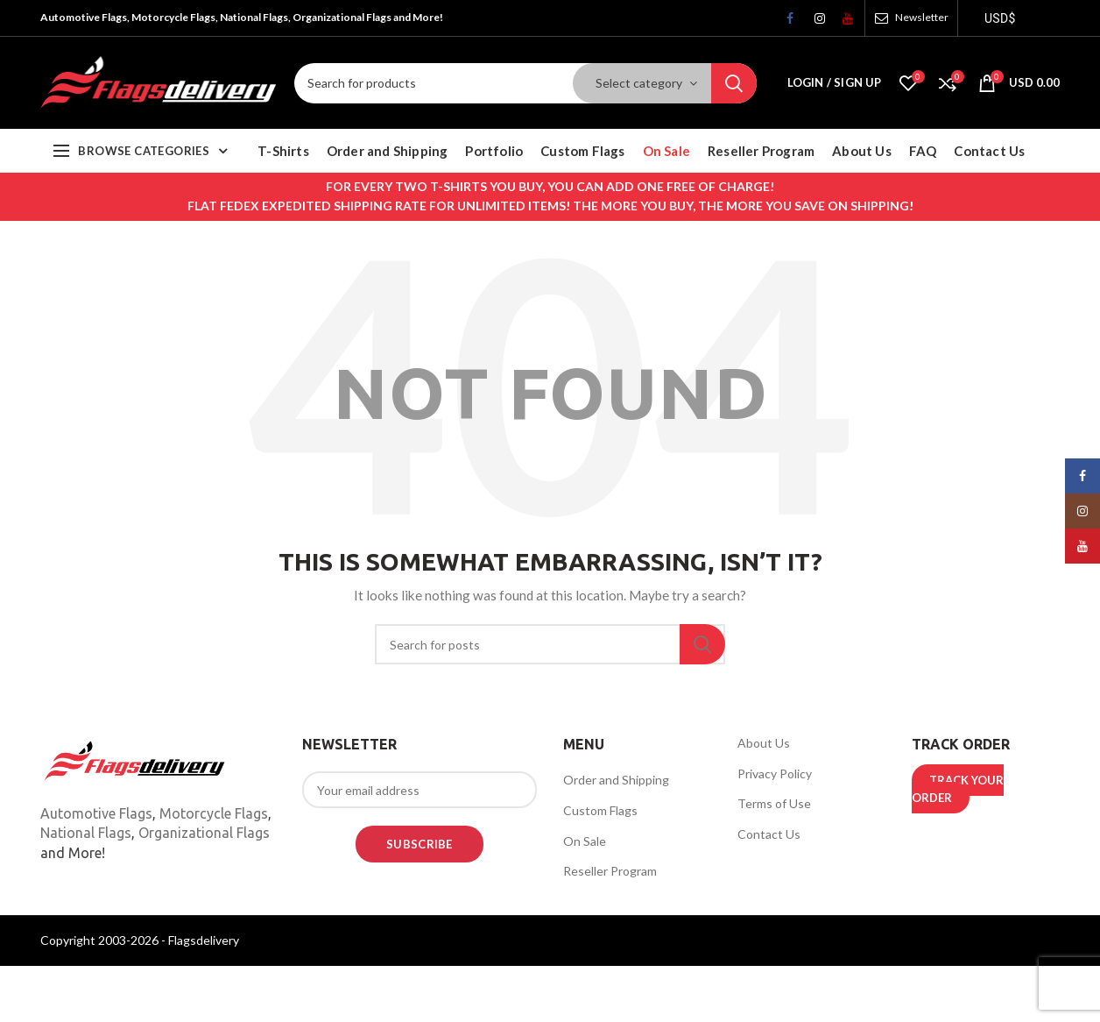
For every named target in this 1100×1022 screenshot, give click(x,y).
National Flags (85, 833)
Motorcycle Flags (213, 813)
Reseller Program (610, 870)
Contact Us (768, 834)
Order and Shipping (616, 779)
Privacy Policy (774, 773)
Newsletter (921, 17)
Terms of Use (774, 803)
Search (734, 83)
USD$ (1000, 18)
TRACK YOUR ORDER (958, 789)
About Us (763, 742)
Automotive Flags (96, 813)
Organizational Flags (204, 833)
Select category (639, 82)
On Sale (584, 841)
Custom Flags (600, 810)
